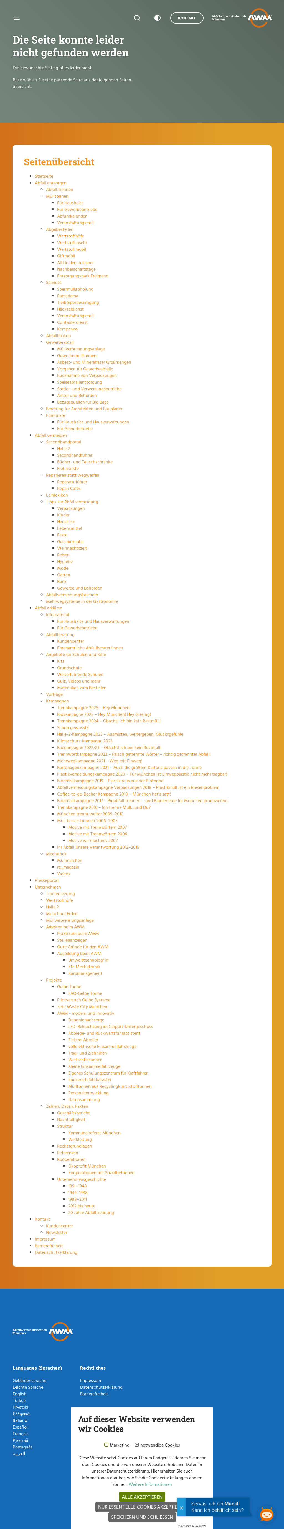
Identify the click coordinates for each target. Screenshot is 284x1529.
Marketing (120, 1445)
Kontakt (187, 18)
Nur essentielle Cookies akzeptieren (142, 1506)
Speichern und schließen (142, 1517)
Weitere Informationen (150, 1484)
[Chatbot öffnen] (267, 1514)
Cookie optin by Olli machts (192, 1526)
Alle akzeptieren (142, 1496)
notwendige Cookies (160, 1445)
